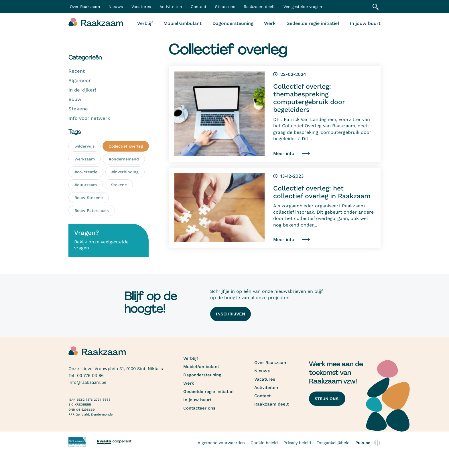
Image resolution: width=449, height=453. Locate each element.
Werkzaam (84, 159)
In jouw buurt (365, 23)
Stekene (78, 109)
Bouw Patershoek (91, 210)
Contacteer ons (199, 408)
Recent (76, 71)
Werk (269, 23)
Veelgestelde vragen (302, 6)
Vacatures (141, 6)
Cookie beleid (264, 442)
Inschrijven (230, 314)
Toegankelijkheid (333, 442)
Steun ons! (327, 398)
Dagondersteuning (232, 23)
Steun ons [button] (225, 6)
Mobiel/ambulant (183, 23)
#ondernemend (124, 159)
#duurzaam (85, 184)
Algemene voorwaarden (221, 442)
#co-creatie (85, 172)
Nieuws (116, 6)
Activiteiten (170, 6)
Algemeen (80, 80)
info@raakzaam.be (87, 382)
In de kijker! (82, 90)
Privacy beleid (297, 442)
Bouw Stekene (88, 197)
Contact (198, 6)
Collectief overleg (126, 146)
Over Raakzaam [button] (85, 6)
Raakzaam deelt (259, 6)
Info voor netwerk (89, 118)
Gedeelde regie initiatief (312, 23)
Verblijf (145, 23)
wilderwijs (84, 146)
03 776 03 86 (90, 375)
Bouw (74, 99)
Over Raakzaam (270, 362)
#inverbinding (125, 172)
